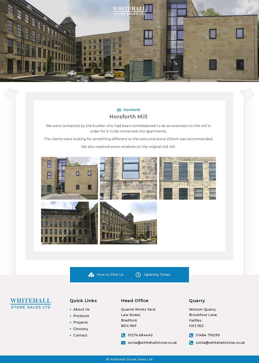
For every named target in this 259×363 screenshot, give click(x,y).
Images (196, 11)
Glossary (233, 11)
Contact (213, 11)
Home (18, 11)
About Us (36, 11)
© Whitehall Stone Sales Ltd (129, 359)
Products (60, 11)
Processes (87, 11)
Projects (174, 11)
